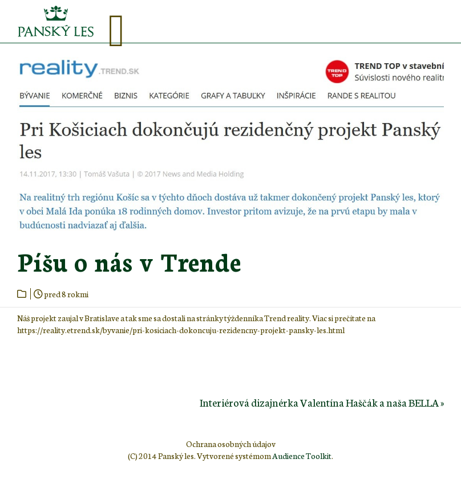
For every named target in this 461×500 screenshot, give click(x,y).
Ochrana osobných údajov (231, 443)
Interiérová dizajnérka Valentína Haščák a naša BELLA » (322, 402)
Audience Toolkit (301, 455)
